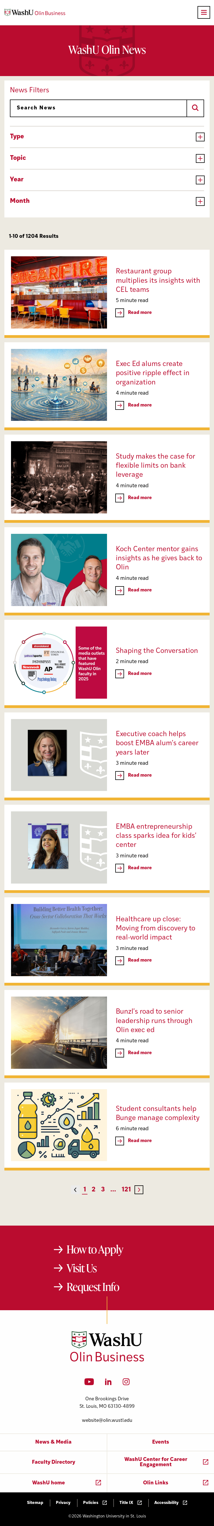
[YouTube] (89, 1383)
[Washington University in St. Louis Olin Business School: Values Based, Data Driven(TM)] (107, 1360)
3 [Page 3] (103, 1190)
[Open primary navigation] (204, 12)
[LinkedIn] (108, 1383)
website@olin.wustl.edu (107, 1420)
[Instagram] (126, 1383)
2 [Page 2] (93, 1190)
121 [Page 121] (126, 1190)
